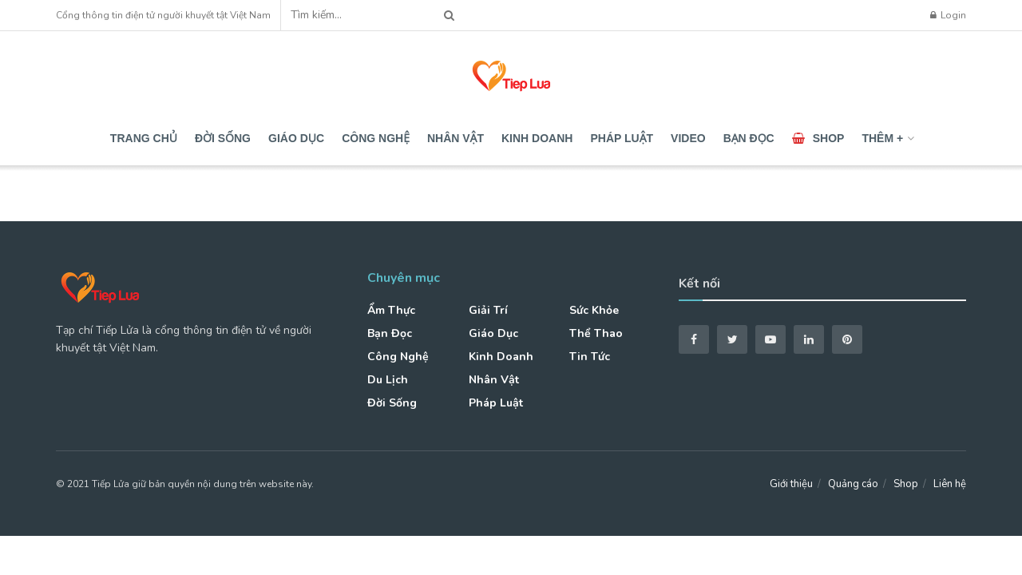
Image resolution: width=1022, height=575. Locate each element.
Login (948, 15)
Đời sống (223, 138)
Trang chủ (143, 138)
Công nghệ (376, 138)
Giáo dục (296, 138)
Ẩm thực (391, 310)
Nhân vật (455, 138)
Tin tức (589, 356)
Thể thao (596, 333)
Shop (818, 138)
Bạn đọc (748, 138)
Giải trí (488, 310)
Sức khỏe (594, 310)
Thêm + (882, 138)
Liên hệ (949, 484)
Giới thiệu (791, 484)
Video (688, 138)
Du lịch (387, 379)
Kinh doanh (536, 138)
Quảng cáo (853, 484)
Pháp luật (621, 138)
